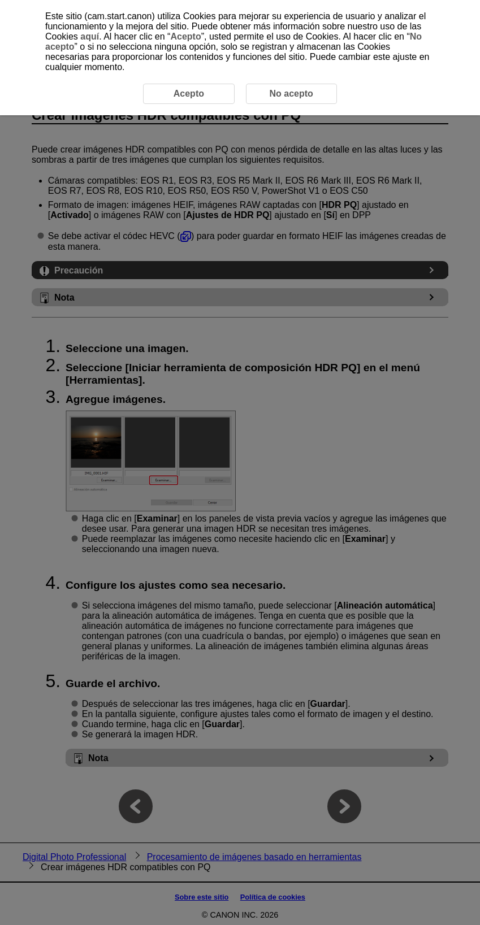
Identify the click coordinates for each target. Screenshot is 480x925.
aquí (89, 36)
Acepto (185, 36)
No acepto (291, 93)
